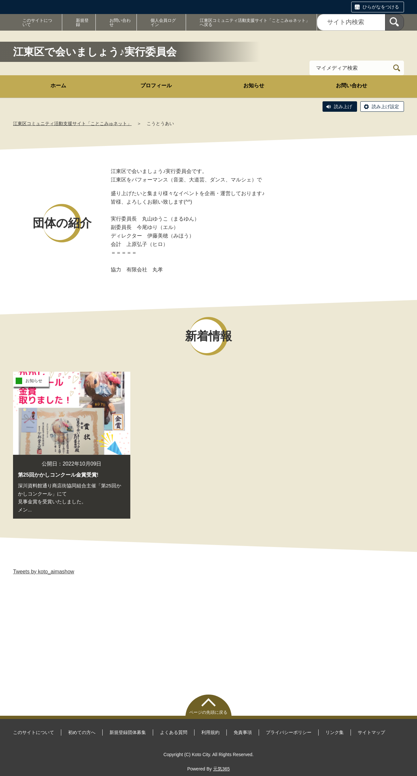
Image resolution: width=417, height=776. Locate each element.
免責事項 (243, 732)
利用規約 (210, 732)
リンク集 (334, 732)
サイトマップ (371, 732)
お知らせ (253, 85)
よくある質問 (173, 732)
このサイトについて (37, 22)
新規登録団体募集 (127, 732)
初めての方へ (81, 732)
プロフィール (156, 85)
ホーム (58, 85)
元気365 (221, 768)
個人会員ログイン (163, 22)
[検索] (394, 22)
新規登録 (82, 22)
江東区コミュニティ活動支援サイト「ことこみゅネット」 (72, 123)
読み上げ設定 (385, 106)
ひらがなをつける (381, 6)
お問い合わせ (120, 22)
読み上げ (343, 106)
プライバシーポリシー (288, 732)
